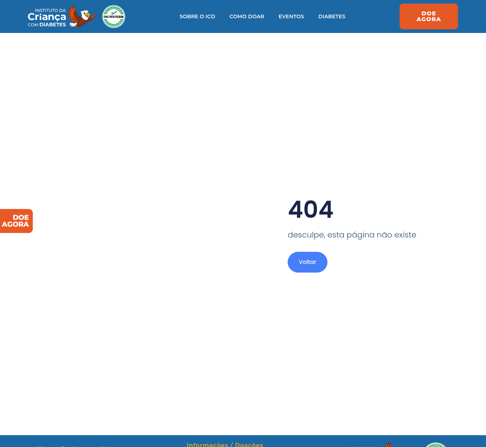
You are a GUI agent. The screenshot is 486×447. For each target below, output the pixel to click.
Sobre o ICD (197, 16)
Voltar (307, 262)
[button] (429, 16)
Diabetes (332, 16)
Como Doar (247, 16)
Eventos (291, 16)
